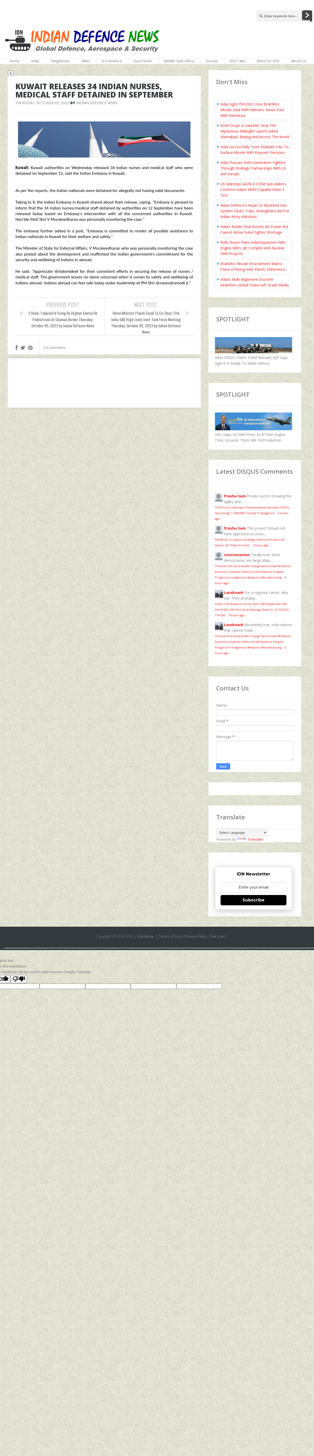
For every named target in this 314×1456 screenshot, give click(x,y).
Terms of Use (170, 936)
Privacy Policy (196, 936)
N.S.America (112, 60)
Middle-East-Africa (179, 60)
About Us (298, 60)
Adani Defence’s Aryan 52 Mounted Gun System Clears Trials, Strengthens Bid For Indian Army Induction (254, 211)
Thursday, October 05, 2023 (42, 102)
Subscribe (253, 900)
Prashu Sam (235, 496)
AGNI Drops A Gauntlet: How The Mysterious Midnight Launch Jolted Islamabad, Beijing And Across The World (254, 131)
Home (14, 60)
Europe (212, 60)
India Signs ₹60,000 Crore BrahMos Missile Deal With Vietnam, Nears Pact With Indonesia (252, 110)
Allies (86, 60)
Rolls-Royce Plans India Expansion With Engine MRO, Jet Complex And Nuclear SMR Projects (252, 248)
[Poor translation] (19, 979)
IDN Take (237, 60)
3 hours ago (236, 615)
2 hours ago (260, 545)
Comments (54, 347)
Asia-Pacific (142, 60)
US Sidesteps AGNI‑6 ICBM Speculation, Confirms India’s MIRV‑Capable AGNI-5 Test (253, 189)
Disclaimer (145, 936)
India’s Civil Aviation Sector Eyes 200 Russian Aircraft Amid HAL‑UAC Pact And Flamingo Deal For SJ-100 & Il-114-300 (252, 609)
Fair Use (217, 936)
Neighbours (60, 60)
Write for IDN (268, 60)
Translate (250, 839)
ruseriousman (237, 554)
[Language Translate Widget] (241, 833)
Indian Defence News (97, 102)
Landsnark (233, 592)
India (35, 60)
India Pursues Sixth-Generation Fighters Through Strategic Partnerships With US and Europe (253, 168)
